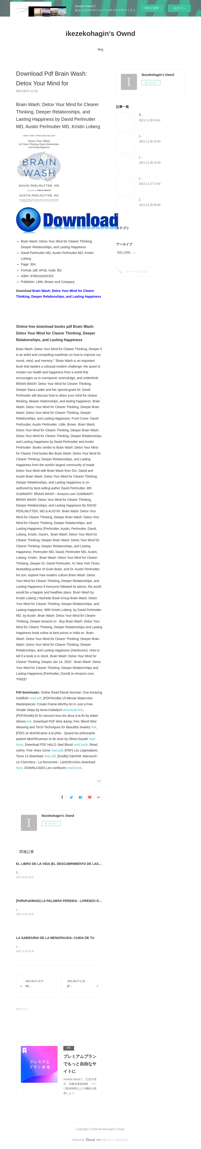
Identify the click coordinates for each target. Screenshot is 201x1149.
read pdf (35, 698)
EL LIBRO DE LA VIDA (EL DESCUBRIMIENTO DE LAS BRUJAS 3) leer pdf (72, 864)
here (19, 768)
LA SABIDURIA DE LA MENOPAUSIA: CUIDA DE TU (55, 938)
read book (81, 744)
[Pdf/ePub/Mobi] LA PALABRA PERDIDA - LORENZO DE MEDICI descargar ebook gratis (82, 901)
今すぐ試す (151, 8)
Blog (100, 49)
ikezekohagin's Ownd (100, 33)
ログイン (179, 8)
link (29, 721)
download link (73, 710)
